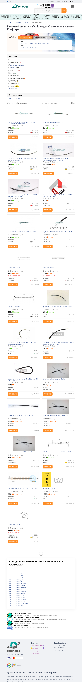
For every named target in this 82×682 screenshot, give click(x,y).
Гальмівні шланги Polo (16, 591)
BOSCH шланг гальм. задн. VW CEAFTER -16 (22, 231)
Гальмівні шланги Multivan (17, 585)
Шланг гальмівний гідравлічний (53, 122)
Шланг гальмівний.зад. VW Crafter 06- (20, 416)
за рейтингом (22, 103)
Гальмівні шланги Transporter (18, 604)
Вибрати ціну (48, 174)
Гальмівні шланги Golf (16, 579)
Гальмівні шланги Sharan (17, 595)
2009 (35, 48)
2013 (35, 44)
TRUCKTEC (14, 83)
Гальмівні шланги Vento (16, 606)
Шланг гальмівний (14, 268)
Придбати (13, 137)
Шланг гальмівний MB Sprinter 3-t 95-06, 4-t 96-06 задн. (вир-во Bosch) (22, 122)
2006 (22, 48)
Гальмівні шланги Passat (17, 587)
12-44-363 (43, 5)
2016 (47, 44)
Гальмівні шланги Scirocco (17, 593)
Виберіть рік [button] (25, 37)
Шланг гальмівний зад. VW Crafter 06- (55, 416)
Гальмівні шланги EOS (16, 577)
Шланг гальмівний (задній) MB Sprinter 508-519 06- (57, 232)
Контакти (65, 1)
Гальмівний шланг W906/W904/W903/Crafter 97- (58, 307)
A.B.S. (12, 60)
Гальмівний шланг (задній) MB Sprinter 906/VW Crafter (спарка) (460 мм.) (58, 343)
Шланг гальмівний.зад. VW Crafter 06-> (56, 380)
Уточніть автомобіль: (13, 37)
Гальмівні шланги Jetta (16, 581)
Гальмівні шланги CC (15, 575)
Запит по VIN (35, 654)
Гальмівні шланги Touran (17, 602)
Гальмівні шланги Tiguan (17, 599)
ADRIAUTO (15, 62)
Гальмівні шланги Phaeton (17, 589)
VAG (14, 86)
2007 (26, 48)
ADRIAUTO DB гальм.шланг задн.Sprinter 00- (22, 489)
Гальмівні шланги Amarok (17, 569)
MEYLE (13, 81)
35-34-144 (43, 7)
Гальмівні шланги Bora (16, 571)
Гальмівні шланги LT (15, 583)
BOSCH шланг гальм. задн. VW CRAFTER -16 (57, 453)
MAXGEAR (14, 76)
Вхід (72, 1)
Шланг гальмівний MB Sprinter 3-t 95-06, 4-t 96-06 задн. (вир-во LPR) (22, 343)
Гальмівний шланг (14, 307)
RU (13, 1)
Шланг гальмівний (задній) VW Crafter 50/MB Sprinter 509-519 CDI (23, 195)
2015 (43, 44)
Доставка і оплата (54, 1)
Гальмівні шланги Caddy (16, 573)
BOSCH (14, 68)
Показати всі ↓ (13, 89)
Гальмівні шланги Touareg (17, 601)
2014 (39, 44)
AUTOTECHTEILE (17, 65)
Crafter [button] (51, 37)
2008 (31, 48)
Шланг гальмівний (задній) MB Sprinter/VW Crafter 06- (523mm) (22, 159)
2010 (22, 44)
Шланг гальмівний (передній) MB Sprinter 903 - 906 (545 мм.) (23, 380)
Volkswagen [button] (40, 37)
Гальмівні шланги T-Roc (16, 597)
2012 (31, 44)
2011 (26, 44)
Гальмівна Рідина (14, 99)
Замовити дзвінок (36, 652)
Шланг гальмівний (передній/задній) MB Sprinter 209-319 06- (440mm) (56, 159)
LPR (12, 73)
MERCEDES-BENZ (17, 78)
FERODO (14, 70)
